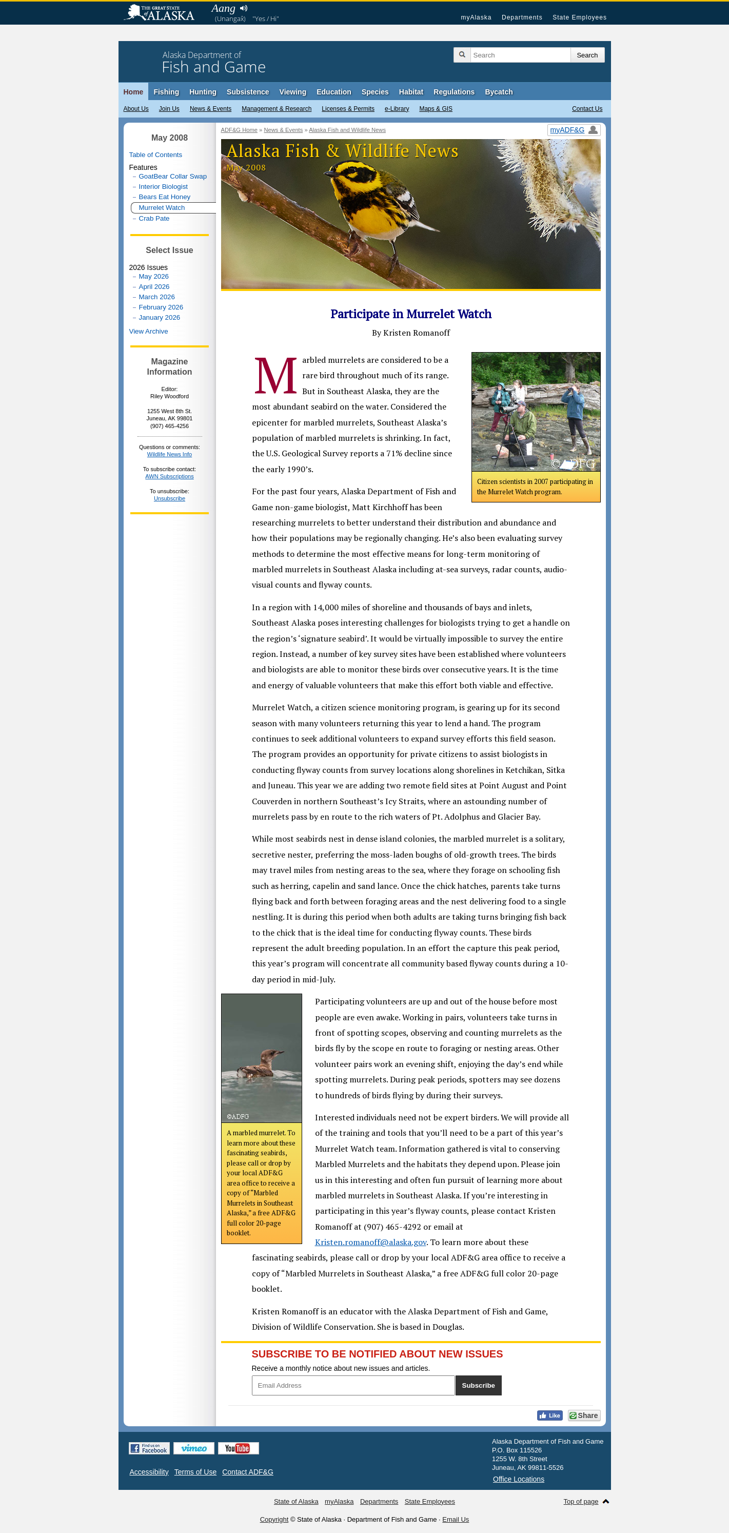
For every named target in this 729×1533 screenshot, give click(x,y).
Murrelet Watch (162, 207)
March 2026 (157, 297)
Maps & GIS (435, 108)
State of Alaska (164, 13)
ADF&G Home (239, 130)
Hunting (202, 92)
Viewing (293, 92)
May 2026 (154, 276)
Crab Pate (154, 218)
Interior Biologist (163, 186)
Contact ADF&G (247, 1472)
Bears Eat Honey (165, 197)
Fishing (166, 92)
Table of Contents (156, 155)
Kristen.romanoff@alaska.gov (370, 1242)
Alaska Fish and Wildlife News (347, 130)
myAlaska (476, 17)
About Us (136, 108)
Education (334, 92)
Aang (223, 8)
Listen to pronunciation (244, 8)
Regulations (454, 92)
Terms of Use (195, 1472)
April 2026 (154, 286)
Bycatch (499, 92)
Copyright (274, 1519)
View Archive (148, 331)
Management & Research (276, 108)
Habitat (411, 92)
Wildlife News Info (169, 454)
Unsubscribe (169, 498)
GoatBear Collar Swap (173, 176)
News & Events (210, 108)
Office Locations (518, 1479)
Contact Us (587, 108)
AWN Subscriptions (169, 476)
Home (134, 92)
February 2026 (161, 307)
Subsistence (248, 92)
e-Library (397, 108)
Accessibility (149, 1472)
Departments (522, 17)
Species (375, 92)
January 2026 (160, 317)
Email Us (455, 1519)
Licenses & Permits (348, 108)
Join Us (169, 108)
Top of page (581, 1501)
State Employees (580, 17)
